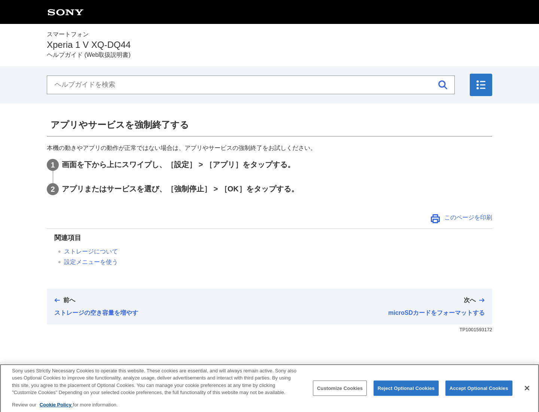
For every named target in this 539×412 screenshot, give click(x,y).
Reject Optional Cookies (406, 393)
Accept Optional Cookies (479, 393)
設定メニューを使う (91, 262)
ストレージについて (91, 251)
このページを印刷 (468, 217)
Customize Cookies (340, 393)
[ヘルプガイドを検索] (251, 85)
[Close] (527, 393)
